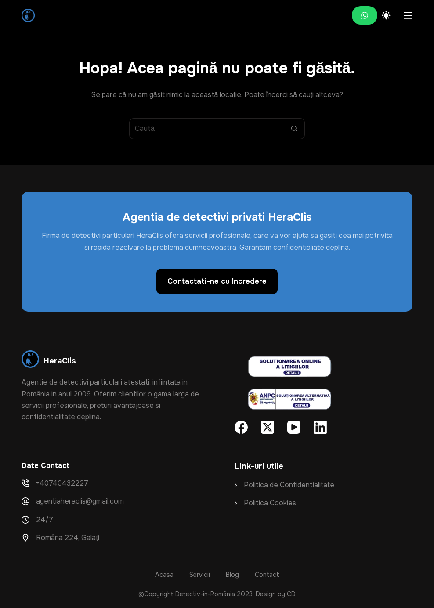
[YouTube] (293, 427)
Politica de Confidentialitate (289, 484)
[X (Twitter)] (267, 427)
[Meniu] (408, 15)
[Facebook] (241, 427)
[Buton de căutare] (294, 128)
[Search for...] (206, 128)
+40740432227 (62, 483)
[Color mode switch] (386, 15)
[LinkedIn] (320, 427)
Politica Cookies (270, 502)
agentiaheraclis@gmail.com (80, 501)
